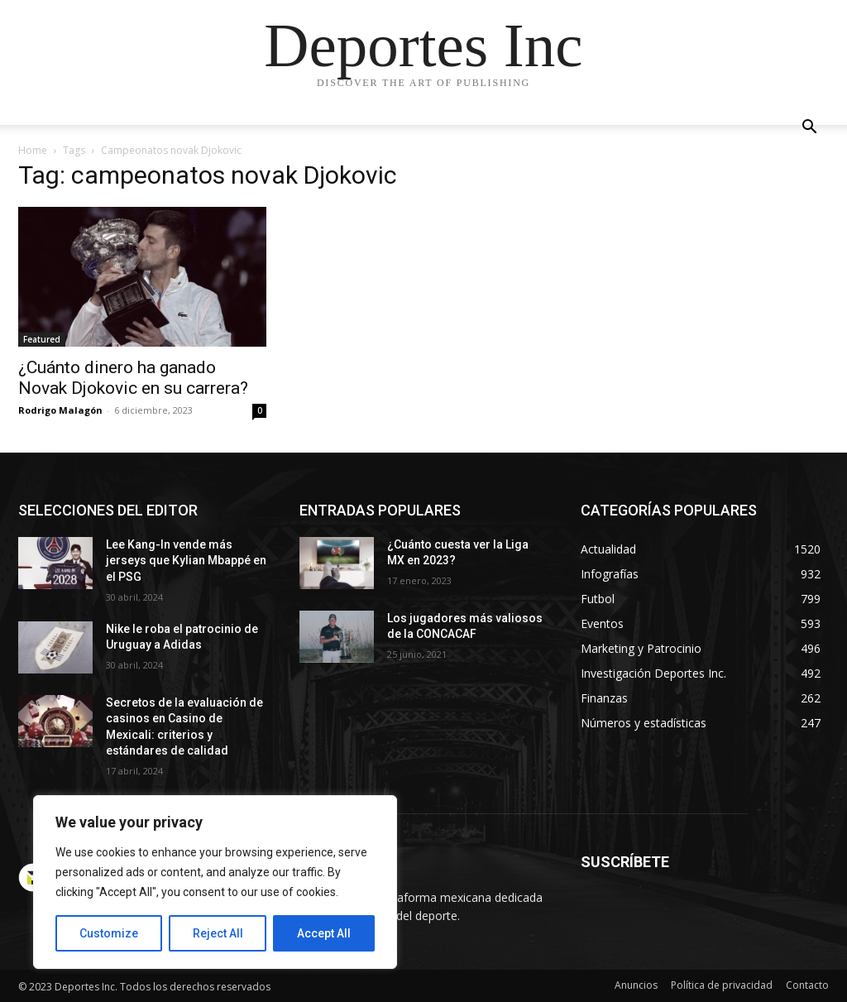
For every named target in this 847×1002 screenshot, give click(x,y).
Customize (108, 933)
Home (32, 150)
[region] (215, 882)
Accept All (324, 933)
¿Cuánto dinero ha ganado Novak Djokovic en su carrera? (135, 377)
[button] (809, 129)
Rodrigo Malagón (60, 410)
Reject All (218, 933)
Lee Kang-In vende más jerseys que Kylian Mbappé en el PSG (186, 560)
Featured (41, 339)
